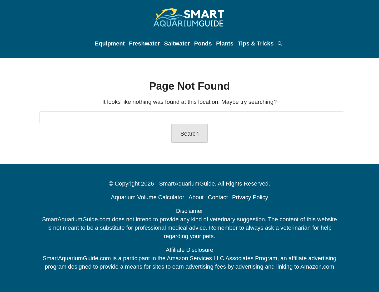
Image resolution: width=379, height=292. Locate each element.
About (196, 197)
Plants (224, 43)
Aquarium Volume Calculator (147, 197)
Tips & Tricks (256, 43)
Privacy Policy (250, 197)
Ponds (203, 43)
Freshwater (144, 43)
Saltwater (177, 43)
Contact (218, 197)
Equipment (110, 43)
